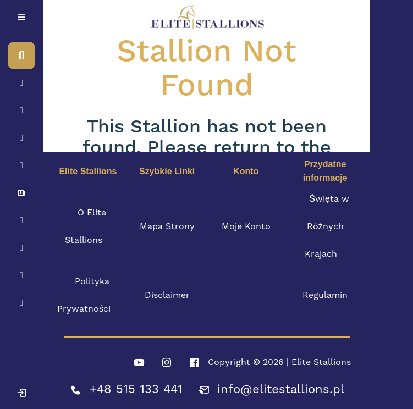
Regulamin (325, 295)
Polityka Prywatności (84, 295)
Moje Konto (246, 226)
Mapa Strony (167, 226)
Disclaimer (167, 295)
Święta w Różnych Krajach (327, 226)
